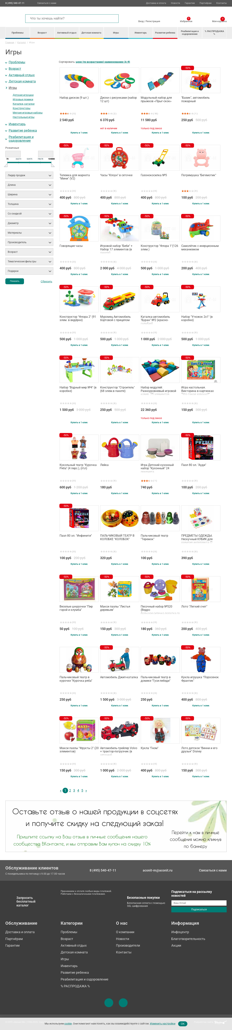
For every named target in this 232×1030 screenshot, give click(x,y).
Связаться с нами (46, 3)
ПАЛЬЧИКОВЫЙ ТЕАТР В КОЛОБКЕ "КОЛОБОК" (117, 537)
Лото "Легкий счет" (194, 606)
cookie (68, 1023)
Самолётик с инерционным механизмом (200, 247)
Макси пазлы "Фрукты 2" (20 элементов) (79, 749)
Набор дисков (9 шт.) (74, 97)
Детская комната (91, 32)
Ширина (13, 194)
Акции (176, 945)
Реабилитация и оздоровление (190, 32)
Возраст (42, 32)
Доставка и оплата (156, 3)
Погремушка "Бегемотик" (198, 175)
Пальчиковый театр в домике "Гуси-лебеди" (156, 679)
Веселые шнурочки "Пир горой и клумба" (76, 608)
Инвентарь (141, 32)
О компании (125, 932)
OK (183, 1023)
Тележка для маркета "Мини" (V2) (75, 177)
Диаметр (13, 223)
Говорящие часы (71, 246)
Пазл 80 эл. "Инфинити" (76, 535)
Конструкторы (21, 108)
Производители (128, 945)
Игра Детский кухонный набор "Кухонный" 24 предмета (157, 468)
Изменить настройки (162, 1023)
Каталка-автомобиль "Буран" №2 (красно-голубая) (155, 319)
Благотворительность (188, 939)
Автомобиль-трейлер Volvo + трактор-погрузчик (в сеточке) (118, 751)
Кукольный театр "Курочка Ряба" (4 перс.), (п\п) (78, 466)
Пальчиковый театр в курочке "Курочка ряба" (76, 679)
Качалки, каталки (23, 103)
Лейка (104, 465)
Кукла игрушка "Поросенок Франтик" (200, 679)
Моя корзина (219, 21)
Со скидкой (15, 213)
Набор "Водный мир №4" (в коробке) (78, 389)
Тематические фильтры (22, 261)
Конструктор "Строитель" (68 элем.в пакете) (117, 389)
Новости (175, 3)
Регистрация (153, 21)
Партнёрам (206, 3)
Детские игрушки (23, 95)
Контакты (221, 3)
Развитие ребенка (165, 32)
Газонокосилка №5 (154, 175)
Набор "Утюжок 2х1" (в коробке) (197, 318)
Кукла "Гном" (149, 748)
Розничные (12, 147)
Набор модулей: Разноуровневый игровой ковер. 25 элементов (158, 390)
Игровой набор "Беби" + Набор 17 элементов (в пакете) (116, 248)
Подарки (13, 271)
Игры (116, 32)
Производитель (17, 242)
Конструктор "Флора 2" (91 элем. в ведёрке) (78, 318)
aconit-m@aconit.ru (157, 870)
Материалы (15, 232)
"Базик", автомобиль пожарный (195, 99)
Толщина (13, 204)
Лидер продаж (16, 175)
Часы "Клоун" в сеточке (116, 175)
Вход (141, 21)
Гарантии (190, 3)
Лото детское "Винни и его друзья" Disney (199, 749)
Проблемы (18, 32)
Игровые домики (23, 99)
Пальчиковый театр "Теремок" (154, 537)
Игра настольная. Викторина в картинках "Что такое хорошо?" (197, 390)
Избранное (186, 21)
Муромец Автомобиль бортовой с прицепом (115, 318)
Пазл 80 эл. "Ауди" (193, 465)
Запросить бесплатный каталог (25, 901)
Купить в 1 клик (79, 133)
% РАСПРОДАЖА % (214, 32)
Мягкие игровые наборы (28, 112)
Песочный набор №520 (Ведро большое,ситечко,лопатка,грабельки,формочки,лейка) (160, 609)
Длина (12, 184)
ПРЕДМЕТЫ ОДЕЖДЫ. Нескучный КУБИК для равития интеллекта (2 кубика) (197, 538)
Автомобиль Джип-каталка (119, 677)
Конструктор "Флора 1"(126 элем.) (159, 247)
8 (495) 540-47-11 (103, 870)
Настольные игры (23, 117)
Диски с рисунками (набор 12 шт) (118, 99)
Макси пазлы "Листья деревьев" (115, 608)
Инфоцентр (180, 932)
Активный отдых (67, 32)
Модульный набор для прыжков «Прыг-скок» (156, 99)
